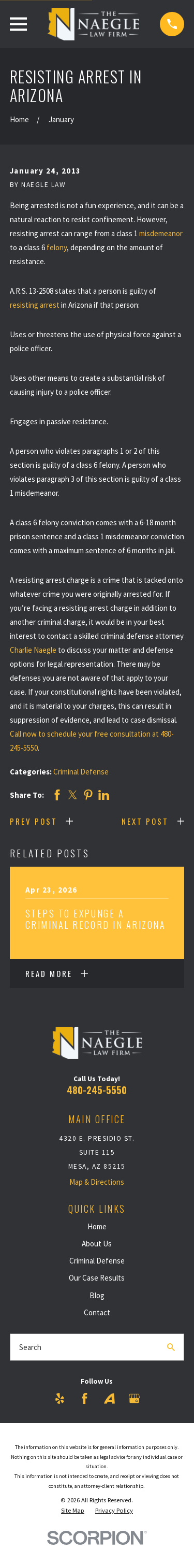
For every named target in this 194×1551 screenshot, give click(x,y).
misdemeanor (161, 233)
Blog (97, 1295)
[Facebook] (84, 1398)
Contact (97, 1312)
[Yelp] (59, 1398)
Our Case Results (97, 1278)
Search (30, 1347)
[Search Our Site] (171, 1347)
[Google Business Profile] (134, 1398)
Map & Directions (96, 1182)
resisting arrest (34, 305)
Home (97, 1226)
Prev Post (33, 821)
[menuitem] (72, 1510)
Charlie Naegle (33, 650)
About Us (97, 1243)
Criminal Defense (81, 772)
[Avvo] (109, 1398)
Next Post (145, 821)
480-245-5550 (97, 1090)
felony (57, 247)
